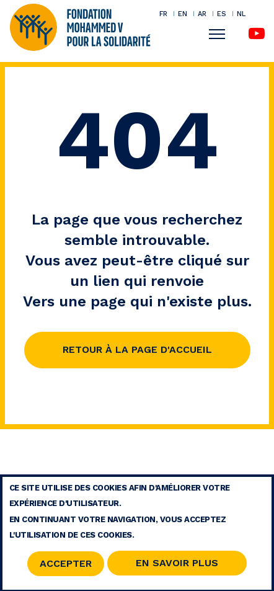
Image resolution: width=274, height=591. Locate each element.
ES (221, 13)
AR (202, 13)
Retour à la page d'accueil (137, 349)
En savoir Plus (177, 566)
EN (182, 13)
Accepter (66, 567)
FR (163, 13)
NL (241, 14)
